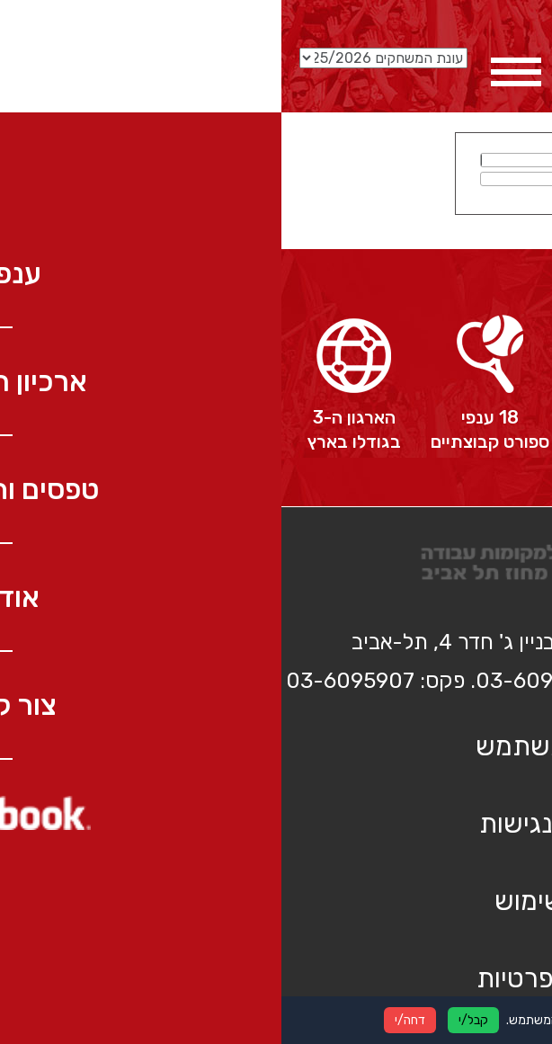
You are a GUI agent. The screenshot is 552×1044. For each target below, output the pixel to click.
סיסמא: (343, 178)
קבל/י (192, 1020)
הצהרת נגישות (276, 824)
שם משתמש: (329, 159)
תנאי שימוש (276, 901)
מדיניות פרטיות (276, 978)
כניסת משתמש (276, 746)
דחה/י (128, 1020)
